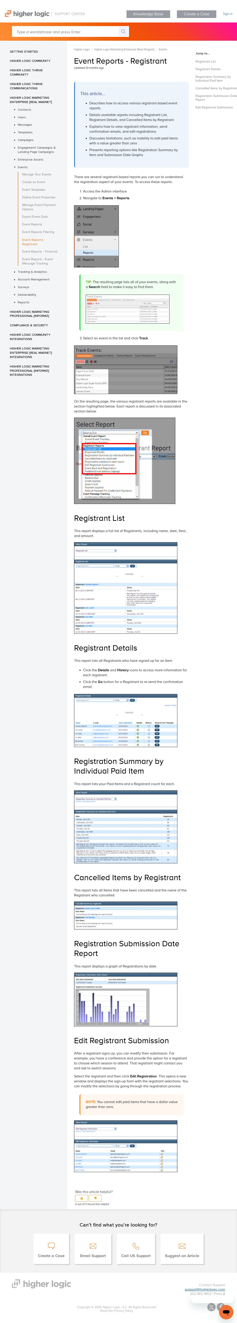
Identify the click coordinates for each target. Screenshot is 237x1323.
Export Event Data (35, 217)
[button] (81, 1198)
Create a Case (196, 14)
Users (22, 117)
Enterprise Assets (30, 159)
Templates (25, 132)
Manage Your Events (36, 174)
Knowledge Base (148, 14)
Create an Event (33, 182)
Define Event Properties (39, 197)
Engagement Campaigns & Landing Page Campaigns (37, 149)
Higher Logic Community (30, 60)
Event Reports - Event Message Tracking (37, 261)
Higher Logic (82, 49)
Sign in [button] (227, 14)
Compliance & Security (29, 325)
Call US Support (136, 1256)
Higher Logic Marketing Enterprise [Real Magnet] (31, 99)
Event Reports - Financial (39, 251)
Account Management (34, 279)
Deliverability (27, 294)
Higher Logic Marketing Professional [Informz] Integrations (29, 370)
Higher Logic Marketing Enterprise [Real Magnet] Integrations (31, 352)
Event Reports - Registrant (33, 241)
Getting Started (24, 51)
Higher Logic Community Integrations (30, 336)
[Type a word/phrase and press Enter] (70, 31)
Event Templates (33, 190)
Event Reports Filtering (38, 232)
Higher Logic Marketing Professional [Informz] (29, 313)
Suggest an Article (182, 1256)
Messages (25, 124)
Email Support (93, 1256)
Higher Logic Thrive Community (26, 72)
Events (23, 167)
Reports (23, 302)
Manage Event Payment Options (39, 207)
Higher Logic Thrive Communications (26, 86)
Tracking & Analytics (32, 271)
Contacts (24, 109)
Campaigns (26, 140)
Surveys (23, 287)
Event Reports (32, 224)
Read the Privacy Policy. (116, 1311)
